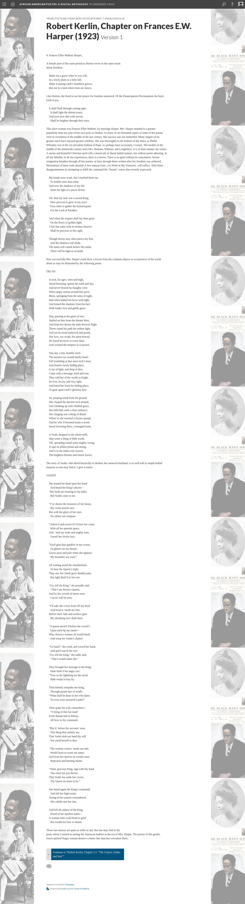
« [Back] (48, 854)
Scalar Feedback (81, 888)
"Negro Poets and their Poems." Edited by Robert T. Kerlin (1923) (82, 18)
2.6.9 (70, 888)
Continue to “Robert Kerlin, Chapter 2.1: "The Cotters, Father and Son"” (86, 854)
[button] (232, 4)
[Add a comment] (50, 866)
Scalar (64, 888)
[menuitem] (4, 4)
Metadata (70, 884)
